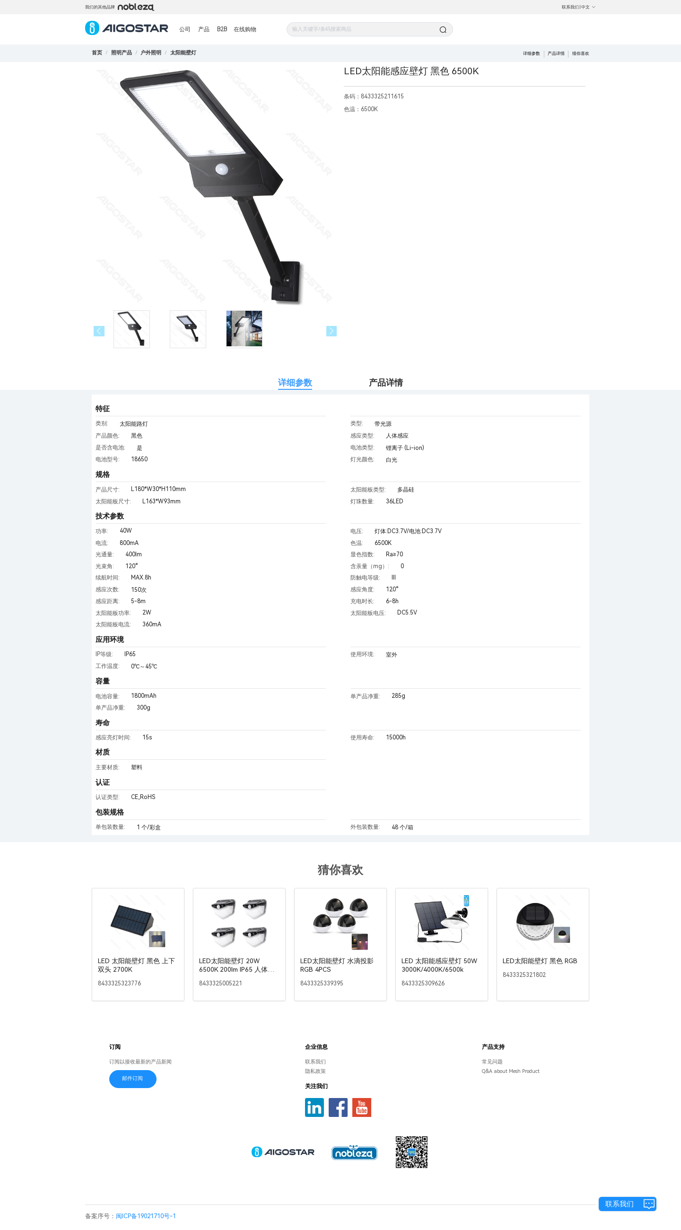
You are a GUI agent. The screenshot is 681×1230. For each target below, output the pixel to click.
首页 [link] (97, 53)
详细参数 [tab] (295, 382)
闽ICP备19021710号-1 (146, 1216)
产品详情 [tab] (386, 382)
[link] (121, 53)
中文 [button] (588, 7)
